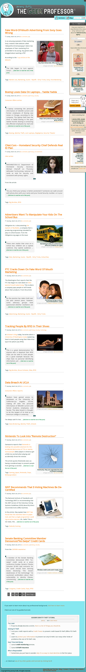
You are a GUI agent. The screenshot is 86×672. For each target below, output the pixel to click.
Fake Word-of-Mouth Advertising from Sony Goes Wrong (33, 31)
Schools (33, 424)
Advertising (13, 314)
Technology (43, 330)
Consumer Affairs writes (13, 100)
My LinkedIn (79, 669)
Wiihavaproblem (10, 475)
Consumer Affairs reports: (14, 391)
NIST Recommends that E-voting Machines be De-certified (33, 488)
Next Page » (31, 594)
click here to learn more (56, 606)
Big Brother (13, 202)
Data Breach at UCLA (17, 382)
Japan (17, 472)
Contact (65, 669)
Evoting (17, 526)
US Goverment (38, 151)
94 (16, 594)
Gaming (11, 472)
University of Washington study (16, 337)
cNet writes (9, 156)
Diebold (11, 526)
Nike (30, 370)
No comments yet (25, 36)
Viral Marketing (56, 80)
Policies (72, 669)
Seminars (61, 18)
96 (24, 594)
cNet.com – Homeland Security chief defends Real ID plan (34, 147)
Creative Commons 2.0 (53, 303)
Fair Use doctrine (58, 66)
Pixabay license (58, 121)
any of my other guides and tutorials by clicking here (33, 661)
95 (20, 594)
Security (37, 95)
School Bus (45, 257)
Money (33, 545)
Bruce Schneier (23, 370)
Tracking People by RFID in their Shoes (27, 326)
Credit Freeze (53, 620)
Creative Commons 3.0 (53, 573)
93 (13, 594)
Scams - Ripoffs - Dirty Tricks (36, 80)
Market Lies (13, 80)
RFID (19, 202)
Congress (12, 589)
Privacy (32, 95)
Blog (71, 18)
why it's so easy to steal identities (48, 653)
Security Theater (49, 133)
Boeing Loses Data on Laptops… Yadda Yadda (31, 92)
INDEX (43, 620)
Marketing (21, 80)
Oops (29, 472)
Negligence (39, 133)
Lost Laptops (29, 133)
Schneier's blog (12, 334)
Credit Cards (20, 589)
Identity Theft (19, 133)
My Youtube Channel (49, 671)
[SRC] (61, 303)
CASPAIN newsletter (19, 549)
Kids (10, 257)
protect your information (26, 637)
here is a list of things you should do (47, 626)
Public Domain (58, 517)
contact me (82, 168)
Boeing (11, 133)
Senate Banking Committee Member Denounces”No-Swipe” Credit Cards (25, 540)
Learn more (79, 163)
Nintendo (23, 472)
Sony (48, 80)
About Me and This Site (50, 669)
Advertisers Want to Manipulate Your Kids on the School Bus (33, 216)
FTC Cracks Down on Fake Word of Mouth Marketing (29, 271)
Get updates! (78, 41)
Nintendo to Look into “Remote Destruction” (30, 436)
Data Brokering (14, 424)
